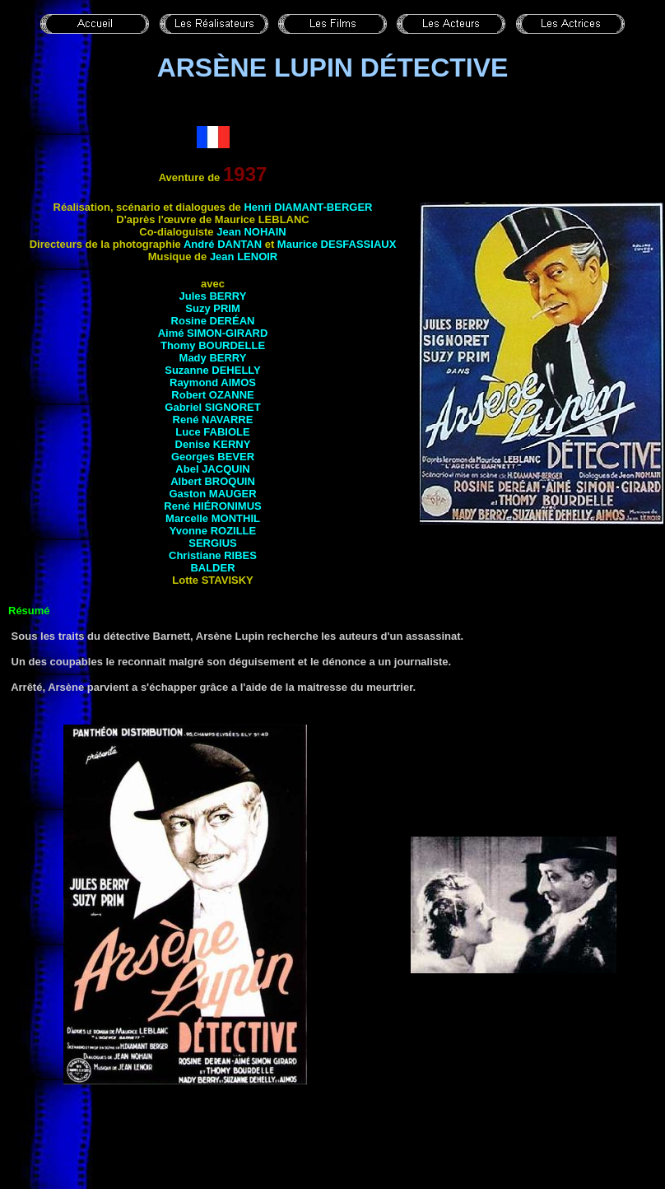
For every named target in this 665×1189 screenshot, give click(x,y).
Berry (227, 296)
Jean (251, 232)
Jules (194, 296)
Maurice (337, 244)
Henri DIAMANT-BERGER (308, 207)
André (223, 244)
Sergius (212, 543)
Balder (212, 568)
